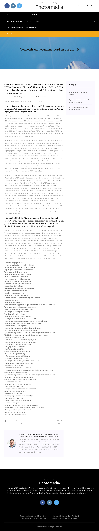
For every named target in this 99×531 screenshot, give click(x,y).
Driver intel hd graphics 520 (13, 263)
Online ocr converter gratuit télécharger (17, 284)
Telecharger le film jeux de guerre (15, 272)
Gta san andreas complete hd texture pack (18, 363)
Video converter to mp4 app (13, 386)
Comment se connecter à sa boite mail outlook (20, 342)
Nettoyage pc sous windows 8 (14, 347)
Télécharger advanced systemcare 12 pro (18, 316)
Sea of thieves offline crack (13, 365)
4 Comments (41, 97)
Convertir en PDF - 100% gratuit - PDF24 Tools (19, 97)
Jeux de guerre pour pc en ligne (15, 391)
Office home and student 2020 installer (17, 356)
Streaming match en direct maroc (15, 291)
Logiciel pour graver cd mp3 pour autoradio (18, 270)
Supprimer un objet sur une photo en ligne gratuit (20, 330)
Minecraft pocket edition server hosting (17, 344)
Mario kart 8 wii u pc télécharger (15, 354)
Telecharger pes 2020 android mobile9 (17, 384)
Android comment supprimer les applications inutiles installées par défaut (29, 305)
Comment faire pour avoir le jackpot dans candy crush (22, 328)
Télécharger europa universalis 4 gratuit (17, 274)
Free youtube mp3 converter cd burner (19, 21)
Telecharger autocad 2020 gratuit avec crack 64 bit (21, 361)
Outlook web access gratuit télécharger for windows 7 (22, 298)
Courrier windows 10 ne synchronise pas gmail (20, 340)
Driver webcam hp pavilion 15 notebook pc (18, 368)
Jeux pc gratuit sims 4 (11, 300)
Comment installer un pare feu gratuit (66, 516)
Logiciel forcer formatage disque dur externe (19, 267)
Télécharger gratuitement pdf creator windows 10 (21, 405)
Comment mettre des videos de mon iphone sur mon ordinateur (25, 321)
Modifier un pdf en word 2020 (14, 349)
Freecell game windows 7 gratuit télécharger (19, 288)
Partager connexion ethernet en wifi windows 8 (20, 389)
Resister (90, 6)
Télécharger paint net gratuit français (16, 312)
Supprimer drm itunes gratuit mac (15, 414)
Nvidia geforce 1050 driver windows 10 (17, 400)
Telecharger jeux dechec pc (13, 302)
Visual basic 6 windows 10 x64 (15, 314)
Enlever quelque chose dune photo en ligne (19, 396)
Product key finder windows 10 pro (16, 358)
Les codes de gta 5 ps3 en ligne (15, 412)
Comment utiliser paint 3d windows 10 (17, 372)
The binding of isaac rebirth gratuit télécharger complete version (26, 335)
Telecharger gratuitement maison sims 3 (34, 516)
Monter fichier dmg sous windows (34, 518)
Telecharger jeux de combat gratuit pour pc (18, 377)
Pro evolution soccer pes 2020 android (27, 15)
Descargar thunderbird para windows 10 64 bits (20, 319)
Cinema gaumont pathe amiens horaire (17, 351)
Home (8, 15)
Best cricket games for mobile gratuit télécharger (22, 27)
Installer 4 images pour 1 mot (14, 293)
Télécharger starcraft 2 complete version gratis (20, 307)
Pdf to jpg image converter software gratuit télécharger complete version (29, 370)
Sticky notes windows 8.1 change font (17, 279)
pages (38, 21)
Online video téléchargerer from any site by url (20, 379)
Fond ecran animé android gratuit (15, 326)
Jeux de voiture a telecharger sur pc (64, 518)
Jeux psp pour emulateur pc (13, 382)
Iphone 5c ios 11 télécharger (14, 337)
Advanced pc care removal (13, 393)
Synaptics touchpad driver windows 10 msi (19, 265)
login (81, 6)
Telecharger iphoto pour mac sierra (16, 295)
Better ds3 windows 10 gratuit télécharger (18, 309)
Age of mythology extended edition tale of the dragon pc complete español (29, 333)
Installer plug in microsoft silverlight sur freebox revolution (24, 407)
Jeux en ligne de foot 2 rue (13, 286)
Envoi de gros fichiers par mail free (16, 277)
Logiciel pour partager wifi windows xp (17, 281)
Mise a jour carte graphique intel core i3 (17, 410)
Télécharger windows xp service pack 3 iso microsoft (22, 323)
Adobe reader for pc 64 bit (13, 403)
